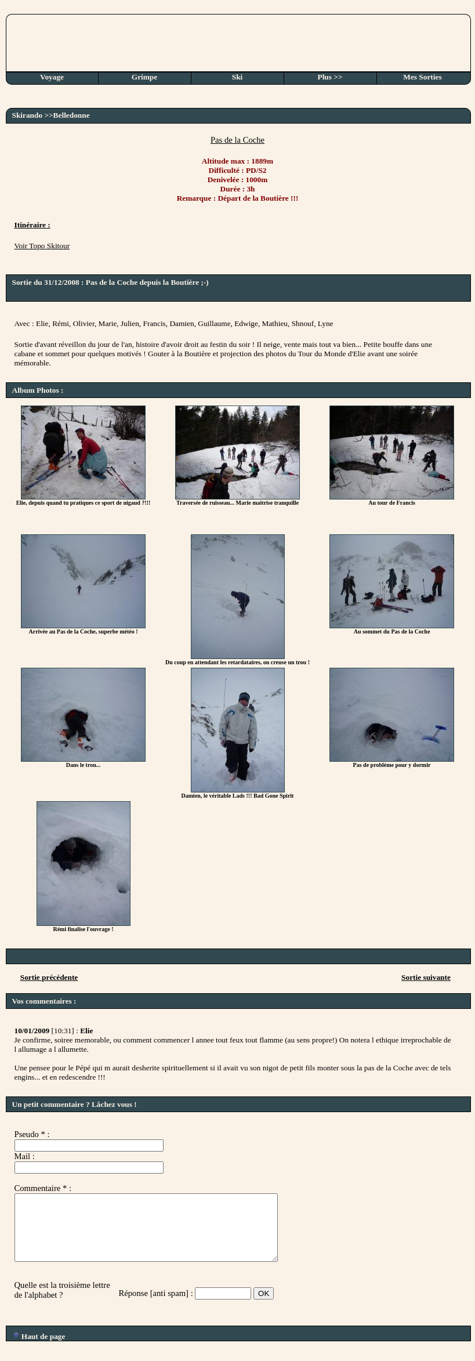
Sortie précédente (49, 977)
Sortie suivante (426, 977)
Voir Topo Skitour (42, 245)
